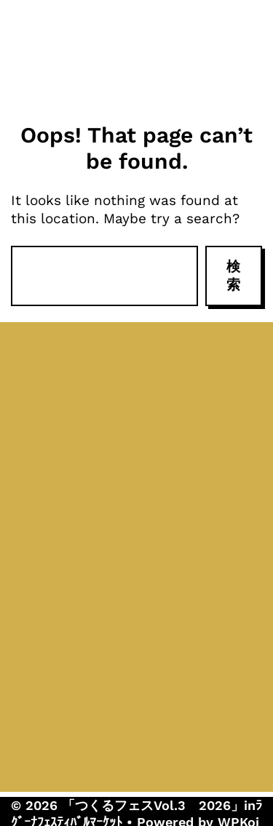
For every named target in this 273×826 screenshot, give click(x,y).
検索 (233, 275)
